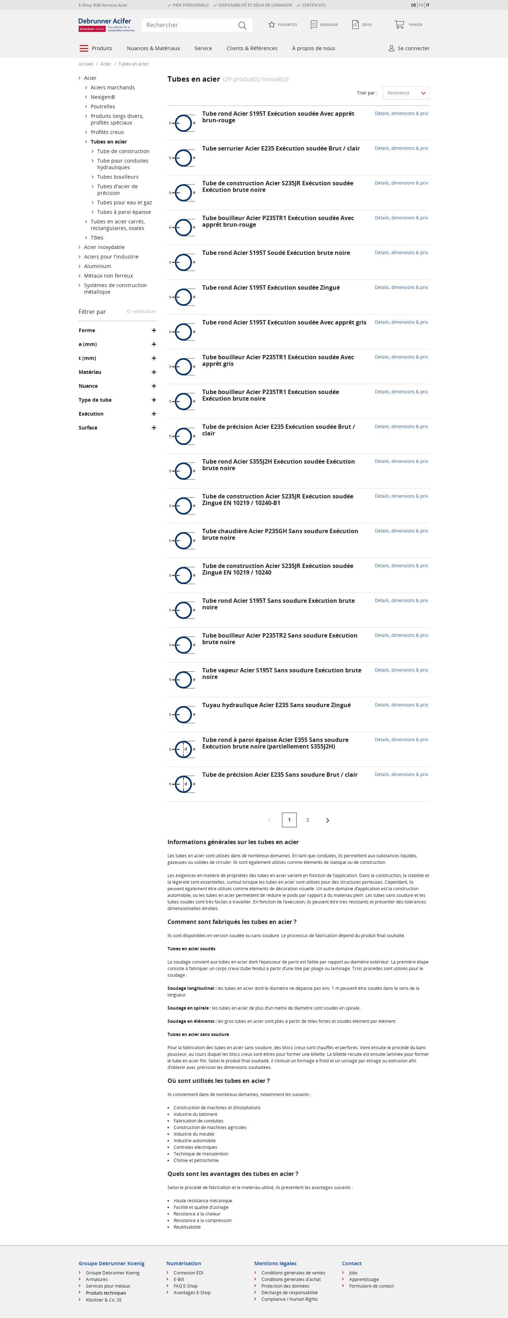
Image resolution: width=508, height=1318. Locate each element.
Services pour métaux (108, 1286)
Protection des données (285, 1286)
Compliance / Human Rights (289, 1299)
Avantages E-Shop (192, 1292)
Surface (88, 427)
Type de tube (95, 400)
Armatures (97, 1279)
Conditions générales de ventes (293, 1273)
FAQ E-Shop (185, 1286)
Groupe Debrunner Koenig (113, 1273)
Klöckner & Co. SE (104, 1300)
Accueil (86, 64)
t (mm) (87, 358)
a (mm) (88, 344)
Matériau (90, 372)
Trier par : (367, 93)
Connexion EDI (188, 1273)
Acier (106, 64)
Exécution (91, 414)
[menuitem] (95, 49)
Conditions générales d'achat (291, 1279)
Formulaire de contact (371, 1286)
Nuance (88, 386)
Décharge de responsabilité (289, 1292)
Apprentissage (364, 1279)
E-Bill (179, 1279)
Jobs (353, 1273)
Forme (87, 330)
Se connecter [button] (414, 48)
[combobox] (197, 25)
